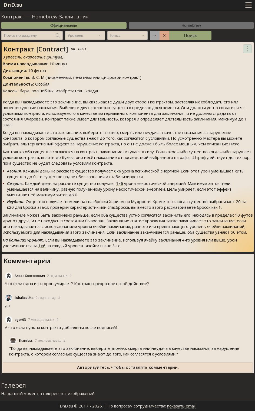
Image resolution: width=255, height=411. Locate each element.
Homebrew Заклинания (60, 16)
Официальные (63, 25)
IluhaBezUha (24, 297)
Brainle (26, 340)
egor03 (20, 319)
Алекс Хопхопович (30, 275)
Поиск (190, 35)
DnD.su (13, 4)
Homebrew (191, 25)
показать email (181, 406)
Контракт (12, 16)
